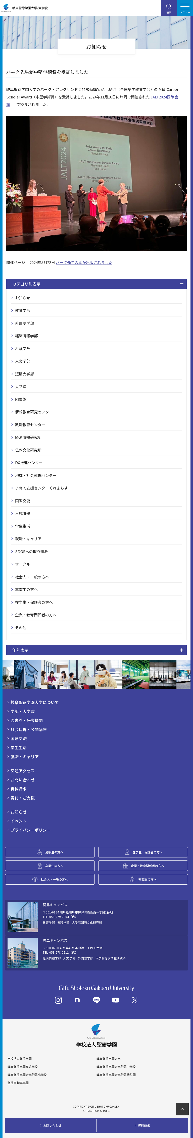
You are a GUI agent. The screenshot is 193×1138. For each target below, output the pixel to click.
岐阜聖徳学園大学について (35, 702)
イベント (19, 821)
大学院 (20, 386)
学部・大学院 (23, 711)
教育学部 (22, 310)
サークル (22, 564)
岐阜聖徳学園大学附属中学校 (116, 1066)
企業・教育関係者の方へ (36, 614)
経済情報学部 (26, 335)
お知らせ (22, 297)
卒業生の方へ (26, 589)
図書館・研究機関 (27, 720)
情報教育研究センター (34, 411)
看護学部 (22, 348)
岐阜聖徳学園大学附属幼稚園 (116, 1074)
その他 (20, 627)
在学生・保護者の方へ (34, 602)
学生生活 (22, 526)
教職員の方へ (147, 879)
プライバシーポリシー (31, 830)
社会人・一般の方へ (32, 576)
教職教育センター (30, 424)
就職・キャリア (28, 538)
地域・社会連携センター (36, 475)
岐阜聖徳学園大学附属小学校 (27, 1074)
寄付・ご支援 (23, 798)
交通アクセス (22, 771)
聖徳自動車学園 (18, 1082)
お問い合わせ (23, 780)
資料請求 (19, 789)
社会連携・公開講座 (29, 729)
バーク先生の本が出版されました (84, 262)
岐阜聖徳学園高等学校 (23, 1066)
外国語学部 (24, 323)
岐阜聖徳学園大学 (108, 1058)
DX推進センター (29, 462)
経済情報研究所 (28, 437)
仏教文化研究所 (28, 450)
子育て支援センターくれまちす (41, 488)
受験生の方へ (54, 852)
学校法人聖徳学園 (20, 1058)
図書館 (20, 399)
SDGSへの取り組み (31, 551)
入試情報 (22, 513)
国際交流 (22, 500)
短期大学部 (24, 373)
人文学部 (22, 361)
